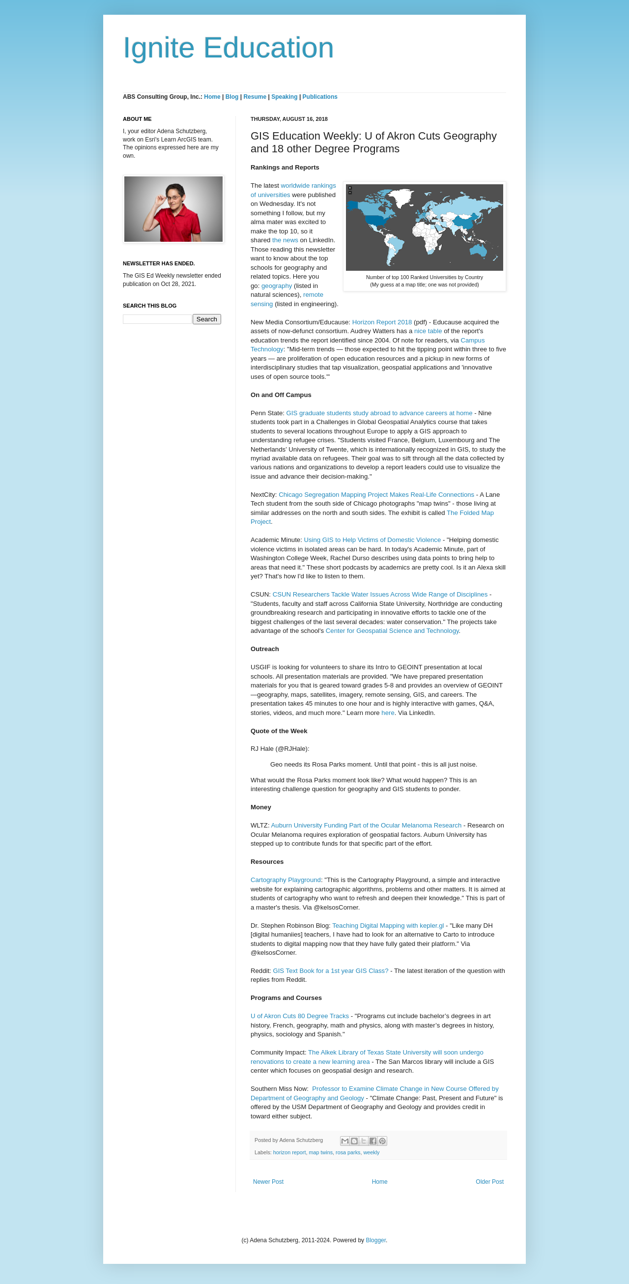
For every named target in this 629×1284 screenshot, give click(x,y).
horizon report (289, 1152)
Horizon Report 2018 (382, 322)
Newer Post (268, 1181)
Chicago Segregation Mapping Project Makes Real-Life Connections (376, 494)
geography (276, 285)
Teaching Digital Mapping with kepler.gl (388, 925)
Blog (232, 96)
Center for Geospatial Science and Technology (392, 630)
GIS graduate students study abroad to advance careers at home (379, 413)
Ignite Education (228, 47)
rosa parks (348, 1152)
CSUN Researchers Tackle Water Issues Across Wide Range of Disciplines (380, 594)
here (387, 712)
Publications (320, 96)
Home (212, 96)
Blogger (376, 1240)
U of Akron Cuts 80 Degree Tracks (300, 1016)
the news (285, 240)
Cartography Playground (286, 880)
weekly (371, 1152)
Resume (255, 96)
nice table (428, 331)
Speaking (284, 96)
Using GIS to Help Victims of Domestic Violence (372, 539)
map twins (321, 1152)
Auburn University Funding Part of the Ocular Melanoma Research (366, 825)
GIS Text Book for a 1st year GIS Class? (330, 970)
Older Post (490, 1181)
